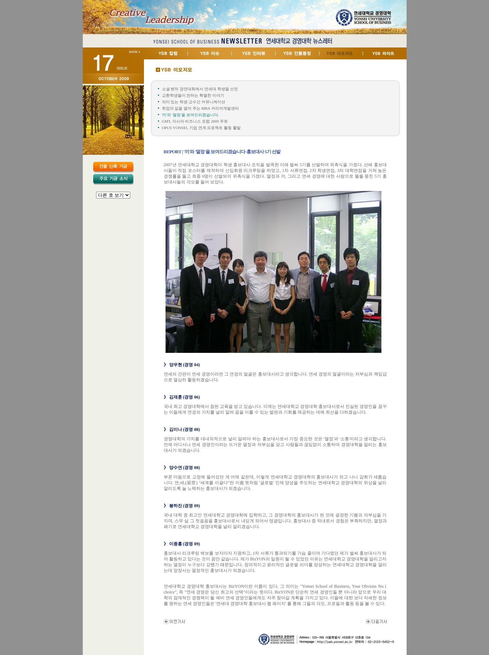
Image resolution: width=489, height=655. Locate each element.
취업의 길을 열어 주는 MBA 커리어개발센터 (200, 108)
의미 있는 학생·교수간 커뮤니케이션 (193, 102)
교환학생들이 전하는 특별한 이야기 (193, 95)
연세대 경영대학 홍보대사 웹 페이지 (250, 603)
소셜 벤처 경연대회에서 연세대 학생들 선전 (200, 89)
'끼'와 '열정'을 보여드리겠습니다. (190, 115)
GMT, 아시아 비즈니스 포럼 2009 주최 (195, 121)
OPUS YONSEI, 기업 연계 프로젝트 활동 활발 (201, 128)
